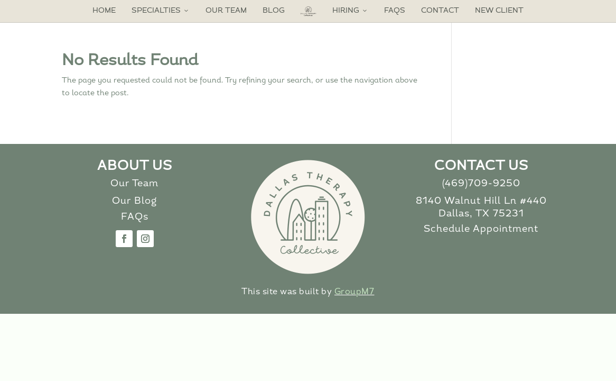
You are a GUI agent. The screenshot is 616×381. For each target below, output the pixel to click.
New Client (499, 11)
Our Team (226, 11)
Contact (440, 11)
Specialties (161, 11)
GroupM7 (354, 292)
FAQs (394, 11)
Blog (274, 11)
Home (104, 11)
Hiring (350, 11)
